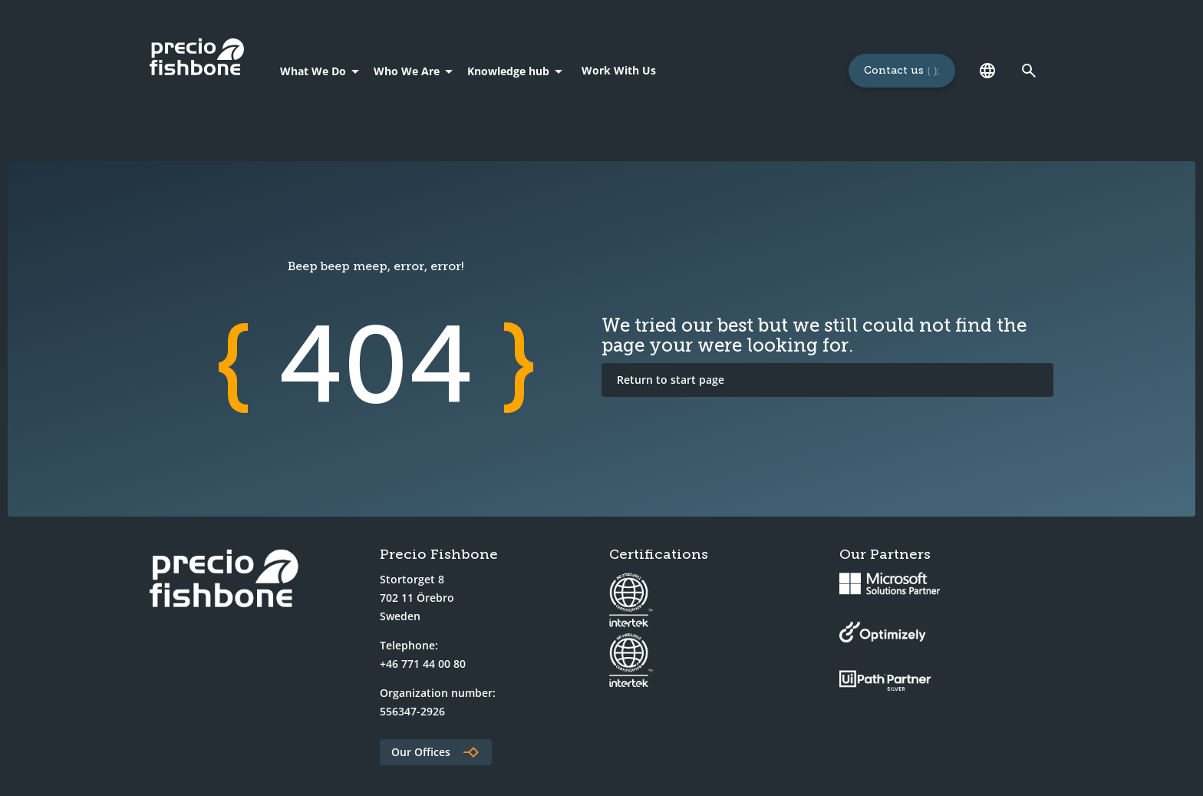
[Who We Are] (416, 70)
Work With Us (619, 70)
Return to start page (670, 379)
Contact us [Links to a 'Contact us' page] (894, 70)
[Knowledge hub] (517, 70)
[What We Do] (322, 70)
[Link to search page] (1029, 70)
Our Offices (420, 752)
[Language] (987, 70)
